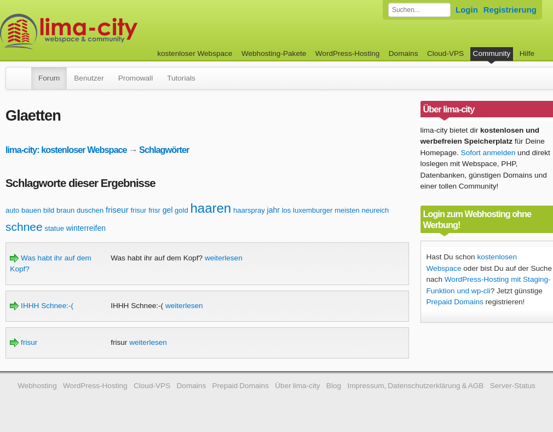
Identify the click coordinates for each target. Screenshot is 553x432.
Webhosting (37, 386)
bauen (31, 210)
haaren (210, 208)
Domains (403, 53)
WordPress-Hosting (347, 53)
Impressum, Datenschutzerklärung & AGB (415, 386)
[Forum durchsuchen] (419, 10)
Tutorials (181, 78)
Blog (333, 386)
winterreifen (86, 228)
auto (12, 210)
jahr (273, 210)
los (286, 210)
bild (48, 210)
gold (181, 210)
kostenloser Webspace (194, 53)
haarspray (249, 210)
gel (168, 210)
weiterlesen (224, 258)
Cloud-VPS (445, 53)
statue (54, 228)
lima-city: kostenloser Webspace (66, 150)
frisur (139, 210)
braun (65, 210)
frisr (154, 210)
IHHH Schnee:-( (41, 306)
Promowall (135, 78)
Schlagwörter (164, 150)
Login (467, 9)
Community (492, 53)
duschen (90, 210)
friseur (117, 209)
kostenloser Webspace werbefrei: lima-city (109, 31)
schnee (24, 226)
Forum (49, 78)
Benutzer (88, 78)
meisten (347, 210)
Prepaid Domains (455, 302)
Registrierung (510, 9)
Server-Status (512, 386)
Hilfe (527, 53)
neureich (375, 210)
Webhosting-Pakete (273, 53)
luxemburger (312, 210)
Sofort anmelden (488, 153)
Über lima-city (297, 386)
